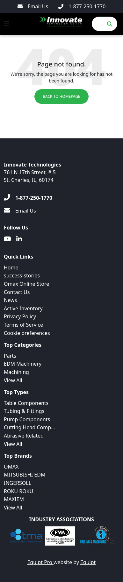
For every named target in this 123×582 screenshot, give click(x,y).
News (10, 300)
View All (13, 380)
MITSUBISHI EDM (24, 474)
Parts (10, 355)
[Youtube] (7, 239)
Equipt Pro (40, 562)
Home (11, 267)
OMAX (11, 466)
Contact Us (17, 292)
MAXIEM (14, 499)
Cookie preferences (27, 333)
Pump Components (27, 419)
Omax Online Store (26, 283)
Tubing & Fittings (24, 411)
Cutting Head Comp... (29, 427)
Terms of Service (23, 324)
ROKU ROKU (18, 491)
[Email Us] (33, 6)
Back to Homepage (61, 96)
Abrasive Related (24, 435)
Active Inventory (23, 308)
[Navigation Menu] (7, 23)
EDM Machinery (22, 363)
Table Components (26, 403)
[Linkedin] (19, 239)
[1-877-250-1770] (81, 6)
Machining (16, 372)
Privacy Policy (20, 316)
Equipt (88, 562)
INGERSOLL (17, 482)
